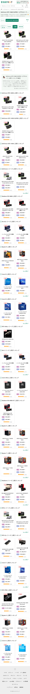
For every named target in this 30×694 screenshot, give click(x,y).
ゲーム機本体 (23, 672)
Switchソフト (6, 675)
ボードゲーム (15, 684)
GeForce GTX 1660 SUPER (17, 9)
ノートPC (17, 672)
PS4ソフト (13, 675)
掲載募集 (21, 687)
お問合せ (16, 687)
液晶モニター (5, 681)
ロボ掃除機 (25, 681)
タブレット (10, 672)
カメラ (25, 678)
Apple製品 (11, 681)
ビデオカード (6, 9)
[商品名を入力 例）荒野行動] (22, 6)
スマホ (5, 672)
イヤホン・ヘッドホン (17, 678)
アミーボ (25, 675)
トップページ (10, 687)
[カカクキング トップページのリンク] (1, 9)
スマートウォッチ (7, 678)
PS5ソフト (19, 675)
